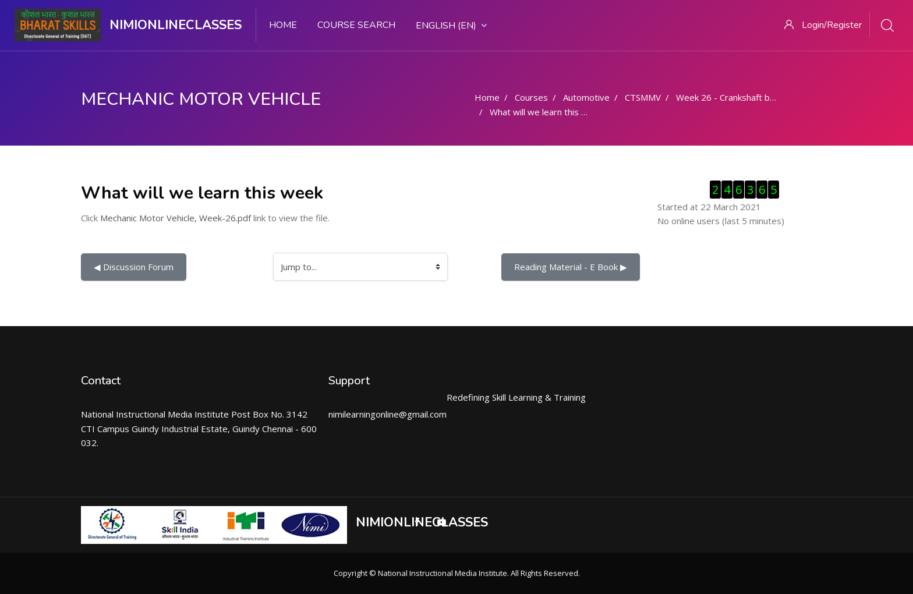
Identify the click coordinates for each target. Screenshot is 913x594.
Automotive (586, 97)
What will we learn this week (546, 112)
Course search (356, 25)
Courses (531, 97)
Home (283, 25)
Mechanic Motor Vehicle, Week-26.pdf (175, 218)
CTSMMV (643, 97)
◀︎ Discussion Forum (134, 267)
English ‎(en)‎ (451, 25)
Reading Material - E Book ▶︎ (570, 267)
